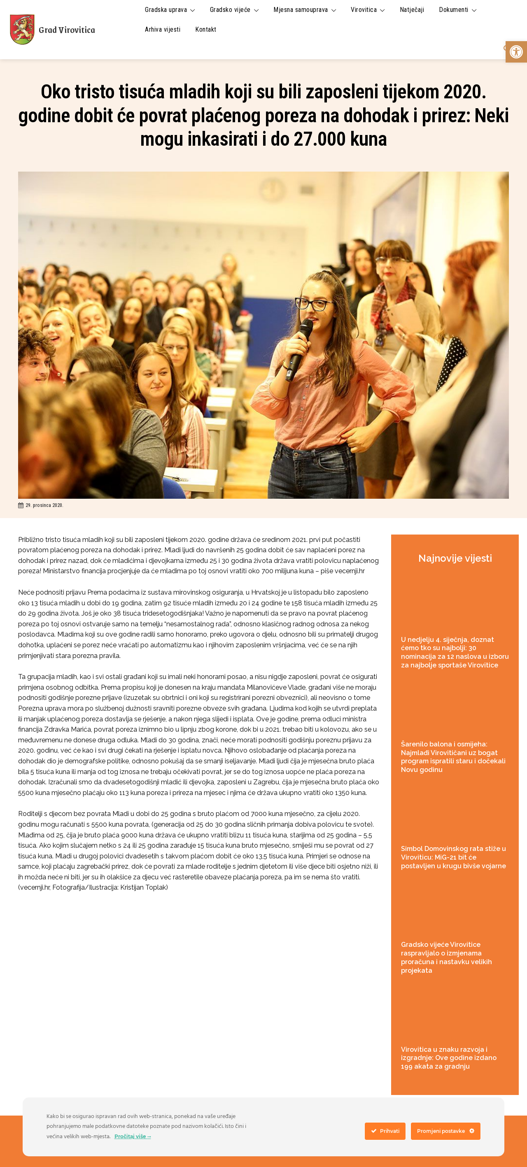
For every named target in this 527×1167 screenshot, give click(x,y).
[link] (516, 52)
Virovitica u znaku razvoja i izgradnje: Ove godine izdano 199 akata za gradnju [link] (449, 1058)
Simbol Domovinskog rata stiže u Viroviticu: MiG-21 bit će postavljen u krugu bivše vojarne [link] (453, 857)
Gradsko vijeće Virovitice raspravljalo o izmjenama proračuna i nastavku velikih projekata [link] (446, 957)
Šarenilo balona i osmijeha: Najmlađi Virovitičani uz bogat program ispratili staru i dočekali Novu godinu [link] (453, 757)
